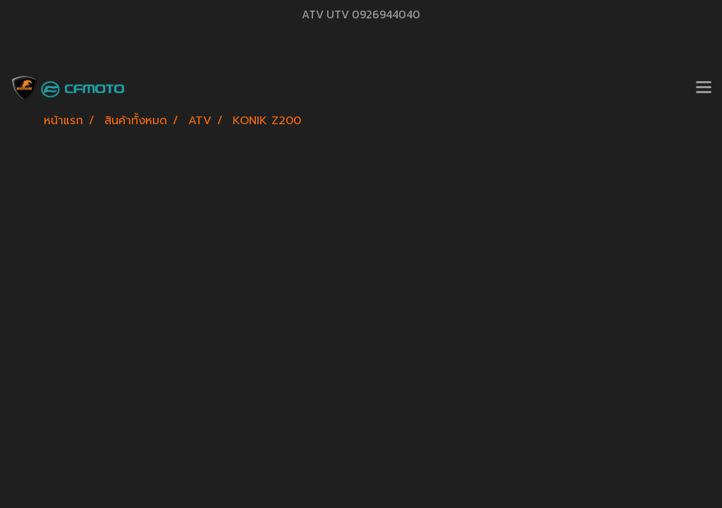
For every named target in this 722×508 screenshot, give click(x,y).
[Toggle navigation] (703, 88)
